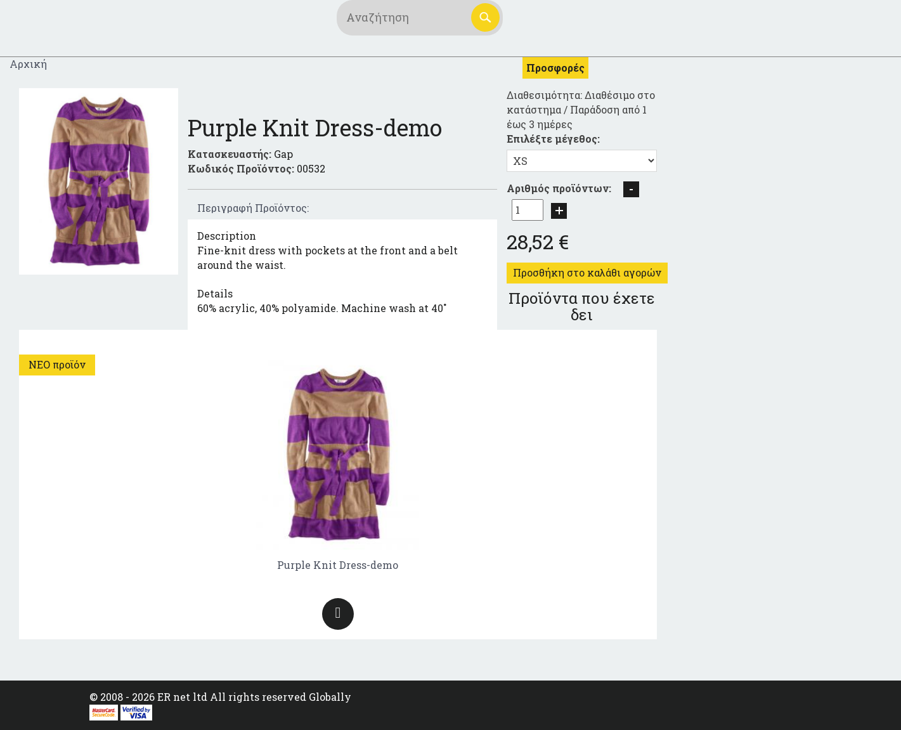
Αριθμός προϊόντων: (559, 188)
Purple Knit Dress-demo (337, 564)
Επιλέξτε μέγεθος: (553, 138)
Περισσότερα (338, 614)
